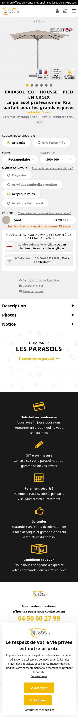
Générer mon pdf (31, 285)
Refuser (38, 700)
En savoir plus (39, 676)
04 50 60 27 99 (39, 618)
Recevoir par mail (31, 291)
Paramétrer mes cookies (39, 710)
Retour (40, 21)
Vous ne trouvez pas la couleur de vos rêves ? (44, 213)
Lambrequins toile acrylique (37, 244)
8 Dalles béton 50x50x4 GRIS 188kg (38, 258)
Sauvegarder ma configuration (39, 280)
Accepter (39, 688)
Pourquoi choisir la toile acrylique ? (52, 168)
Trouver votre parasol (39, 358)
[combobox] (20, 159)
